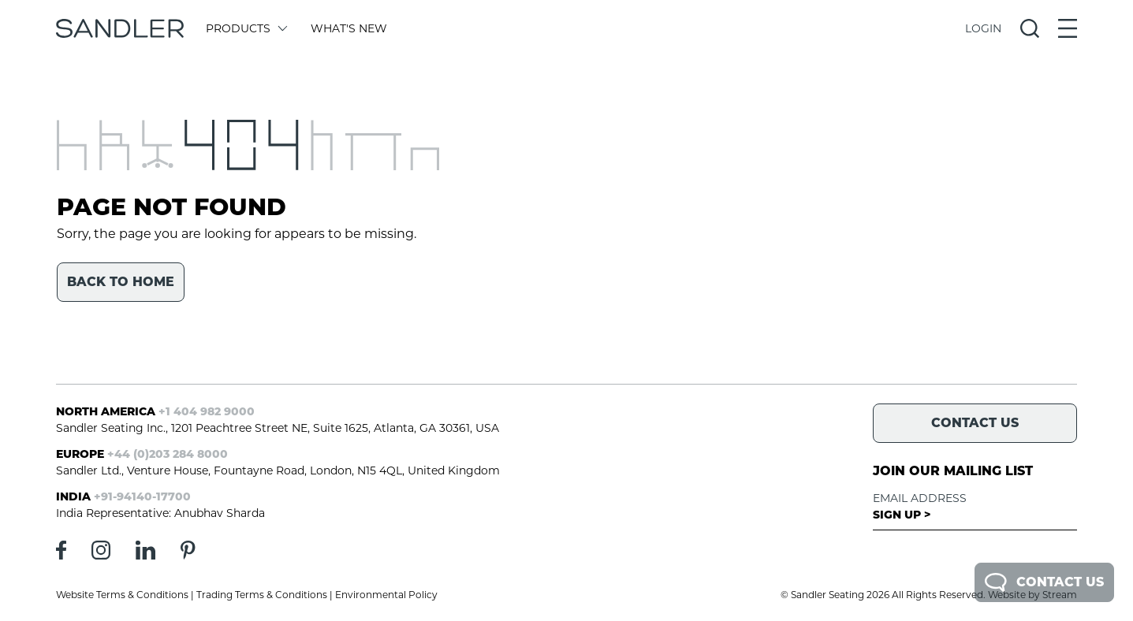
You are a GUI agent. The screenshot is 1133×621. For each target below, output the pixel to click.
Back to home (120, 281)
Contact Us (1044, 582)
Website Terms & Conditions (122, 595)
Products (245, 28)
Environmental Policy (386, 595)
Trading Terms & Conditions (261, 595)
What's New (349, 28)
